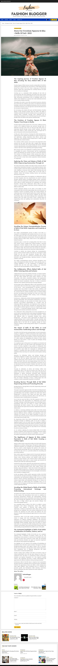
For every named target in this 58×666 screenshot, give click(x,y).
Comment (16, 597)
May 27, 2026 (5, 653)
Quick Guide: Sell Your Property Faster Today (28, 652)
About (10, 19)
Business (3, 649)
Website (15, 619)
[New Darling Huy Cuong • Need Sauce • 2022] (5, 637)
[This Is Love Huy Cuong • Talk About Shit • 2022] (24, 637)
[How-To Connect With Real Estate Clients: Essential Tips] (42, 659)
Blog (15, 19)
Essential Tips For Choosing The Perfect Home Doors (10, 652)
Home (2, 19)
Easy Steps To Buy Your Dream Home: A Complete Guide (14, 659)
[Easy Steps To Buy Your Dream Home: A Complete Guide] (5, 659)
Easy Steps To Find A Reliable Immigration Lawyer (26, 660)
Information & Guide (17, 28)
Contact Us (19, 19)
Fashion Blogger (29, 13)
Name (15, 611)
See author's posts (27, 577)
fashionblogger (17, 35)
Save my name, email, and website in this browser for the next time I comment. (28, 624)
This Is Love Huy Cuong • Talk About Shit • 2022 (33, 638)
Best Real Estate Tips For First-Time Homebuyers (46, 652)
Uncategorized (22, 649)
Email (15, 615)
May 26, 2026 (42, 653)
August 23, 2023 (24, 35)
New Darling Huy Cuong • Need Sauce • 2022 (15, 638)
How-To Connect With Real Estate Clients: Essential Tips (50, 659)
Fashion (6, 19)
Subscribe (53, 19)
